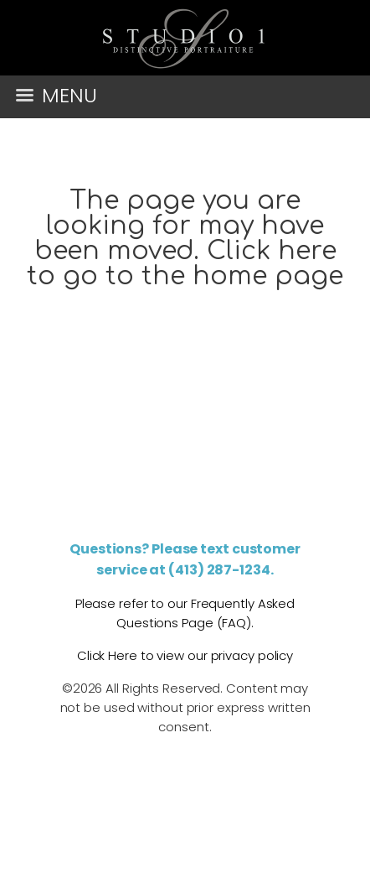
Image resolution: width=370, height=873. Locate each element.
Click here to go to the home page (185, 263)
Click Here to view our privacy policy (185, 655)
